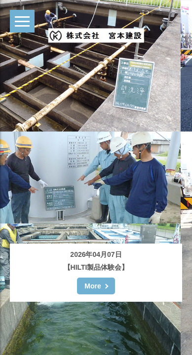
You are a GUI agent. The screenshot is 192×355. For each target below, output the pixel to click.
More (92, 286)
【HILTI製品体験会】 (96, 267)
